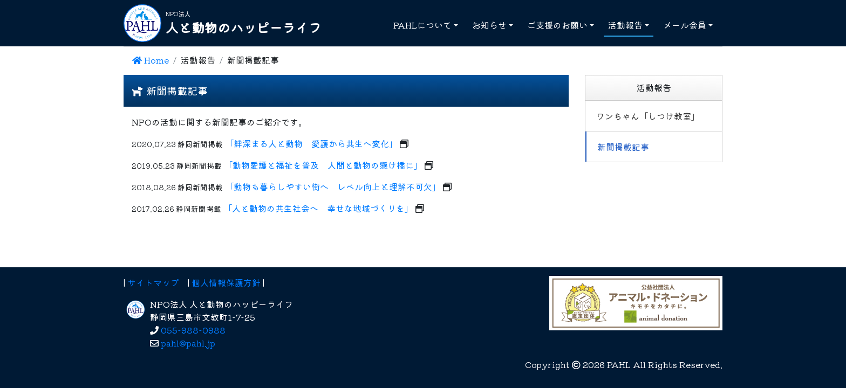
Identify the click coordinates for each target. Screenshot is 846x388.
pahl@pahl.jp (188, 342)
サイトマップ (153, 282)
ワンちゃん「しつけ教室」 (648, 115)
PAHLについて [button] (422, 24)
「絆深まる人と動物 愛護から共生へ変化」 (311, 143)
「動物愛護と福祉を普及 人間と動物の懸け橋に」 (323, 164)
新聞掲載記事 (623, 146)
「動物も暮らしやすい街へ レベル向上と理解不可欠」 (333, 186)
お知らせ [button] (489, 24)
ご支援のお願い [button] (557, 24)
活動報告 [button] (625, 24)
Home (150, 59)
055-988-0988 (193, 329)
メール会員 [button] (684, 24)
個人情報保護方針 (226, 282)
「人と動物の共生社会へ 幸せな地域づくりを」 (318, 208)
